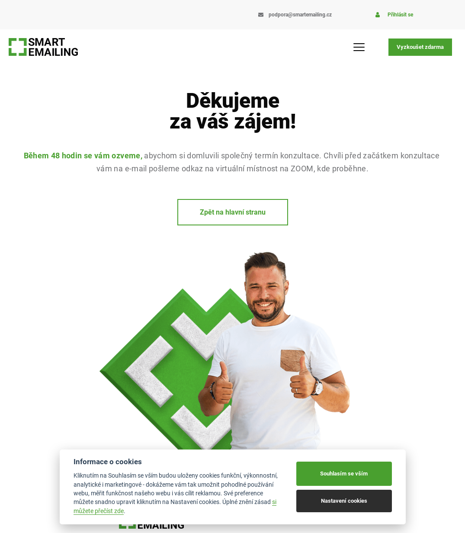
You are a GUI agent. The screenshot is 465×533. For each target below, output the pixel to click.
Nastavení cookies (344, 501)
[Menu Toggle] (361, 47)
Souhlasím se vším (344, 473)
